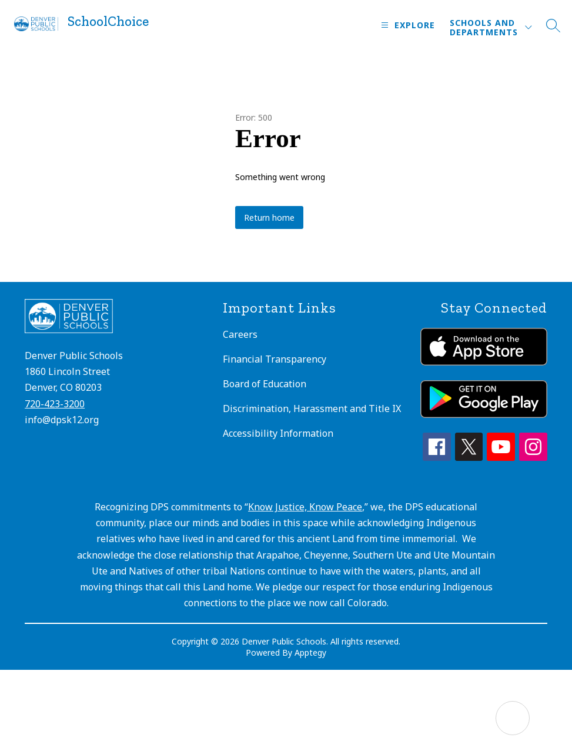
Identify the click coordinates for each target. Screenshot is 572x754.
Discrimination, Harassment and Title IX (312, 408)
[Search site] (553, 25)
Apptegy (310, 652)
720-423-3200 (55, 403)
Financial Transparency (274, 359)
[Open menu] (406, 25)
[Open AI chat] (513, 718)
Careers (240, 334)
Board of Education (264, 383)
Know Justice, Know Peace (305, 506)
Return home (269, 217)
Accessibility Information (278, 433)
